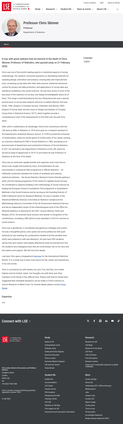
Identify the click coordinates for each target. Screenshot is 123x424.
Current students (90, 3)
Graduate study (50, 348)
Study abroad (49, 368)
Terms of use (90, 409)
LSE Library (49, 386)
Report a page (90, 402)
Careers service (50, 389)
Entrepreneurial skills (52, 395)
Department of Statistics (34, 32)
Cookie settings (91, 379)
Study (39, 9)
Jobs (87, 392)
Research (52, 9)
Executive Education (52, 355)
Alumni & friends (114, 3)
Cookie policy (90, 405)
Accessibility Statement (93, 415)
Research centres (91, 361)
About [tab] (6, 44)
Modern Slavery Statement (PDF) (97, 418)
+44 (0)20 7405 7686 (9, 384)
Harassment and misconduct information (60, 412)
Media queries (90, 389)
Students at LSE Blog (52, 405)
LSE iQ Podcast (90, 355)
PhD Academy (50, 392)
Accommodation (51, 382)
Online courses (50, 358)
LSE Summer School (52, 365)
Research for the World (93, 348)
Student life (67, 9)
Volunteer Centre (51, 399)
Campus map (90, 395)
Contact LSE (89, 399)
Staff (101, 3)
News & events (85, 9)
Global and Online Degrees (54, 352)
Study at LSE (49, 342)
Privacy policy (90, 412)
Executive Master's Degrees (55, 361)
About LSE (103, 9)
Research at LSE (91, 342)
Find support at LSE (52, 409)
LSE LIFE (48, 402)
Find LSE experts (91, 358)
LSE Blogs (89, 345)
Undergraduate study (52, 345)
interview (37, 256)
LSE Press (89, 352)
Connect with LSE (16, 321)
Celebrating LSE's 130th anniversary (98, 386)
